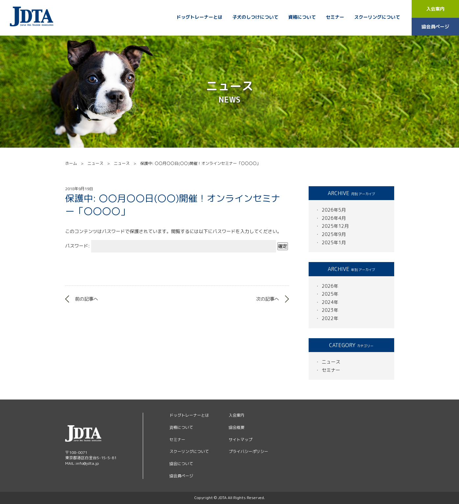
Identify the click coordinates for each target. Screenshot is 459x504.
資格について (302, 17)
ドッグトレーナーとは (199, 17)
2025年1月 (334, 242)
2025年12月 (335, 226)
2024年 (330, 302)
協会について (181, 463)
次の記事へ (267, 299)
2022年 (330, 318)
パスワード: (170, 246)
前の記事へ (86, 299)
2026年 (330, 286)
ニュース (331, 362)
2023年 (330, 310)
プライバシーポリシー (248, 451)
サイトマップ (240, 439)
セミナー (335, 17)
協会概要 (236, 427)
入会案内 (435, 9)
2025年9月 (334, 234)
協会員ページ (435, 26)
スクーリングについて (377, 17)
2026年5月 (334, 210)
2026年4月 (334, 218)
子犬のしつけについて (255, 17)
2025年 (330, 294)
